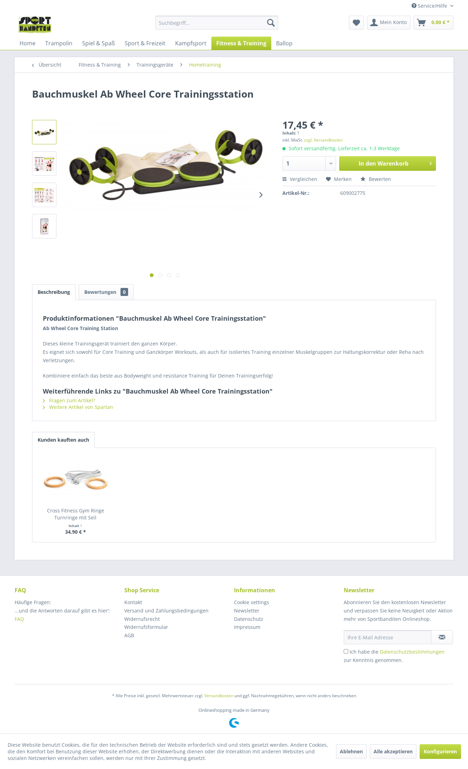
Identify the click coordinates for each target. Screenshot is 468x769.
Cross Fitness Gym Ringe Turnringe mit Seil (75, 514)
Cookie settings (251, 602)
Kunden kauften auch (63, 439)
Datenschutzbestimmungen (412, 651)
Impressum (247, 627)
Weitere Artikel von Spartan (78, 407)
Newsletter (246, 610)
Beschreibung (54, 292)
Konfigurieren (440, 751)
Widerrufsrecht (142, 619)
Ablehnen (351, 751)
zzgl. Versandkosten (323, 140)
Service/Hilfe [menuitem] (430, 5)
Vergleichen (299, 179)
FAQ (20, 619)
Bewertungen (106, 292)
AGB (129, 635)
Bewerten (375, 179)
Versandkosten (218, 696)
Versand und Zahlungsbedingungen (166, 610)
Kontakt (133, 602)
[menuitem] (216, 23)
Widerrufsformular (146, 627)
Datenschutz (248, 619)
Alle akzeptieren (393, 751)
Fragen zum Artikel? (69, 400)
